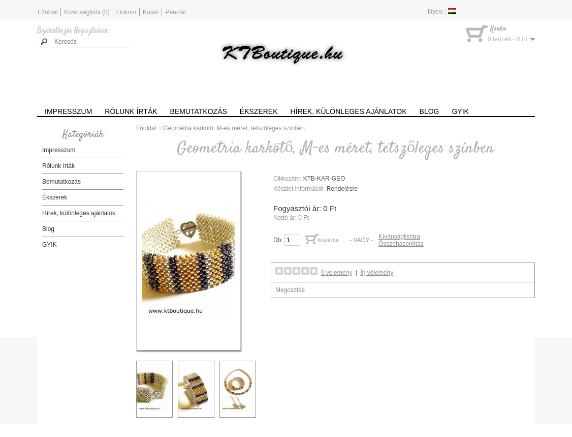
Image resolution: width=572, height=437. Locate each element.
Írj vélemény (377, 272)
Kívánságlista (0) (86, 12)
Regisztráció (91, 30)
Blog (429, 111)
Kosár (150, 12)
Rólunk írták (131, 111)
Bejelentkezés (54, 30)
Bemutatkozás (198, 111)
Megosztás (290, 290)
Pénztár (175, 12)
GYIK (460, 111)
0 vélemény (336, 272)
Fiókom (126, 12)
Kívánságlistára (399, 236)
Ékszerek (259, 111)
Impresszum (68, 111)
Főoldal (47, 12)
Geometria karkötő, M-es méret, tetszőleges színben (234, 128)
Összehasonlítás (401, 243)
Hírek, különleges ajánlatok (349, 111)
